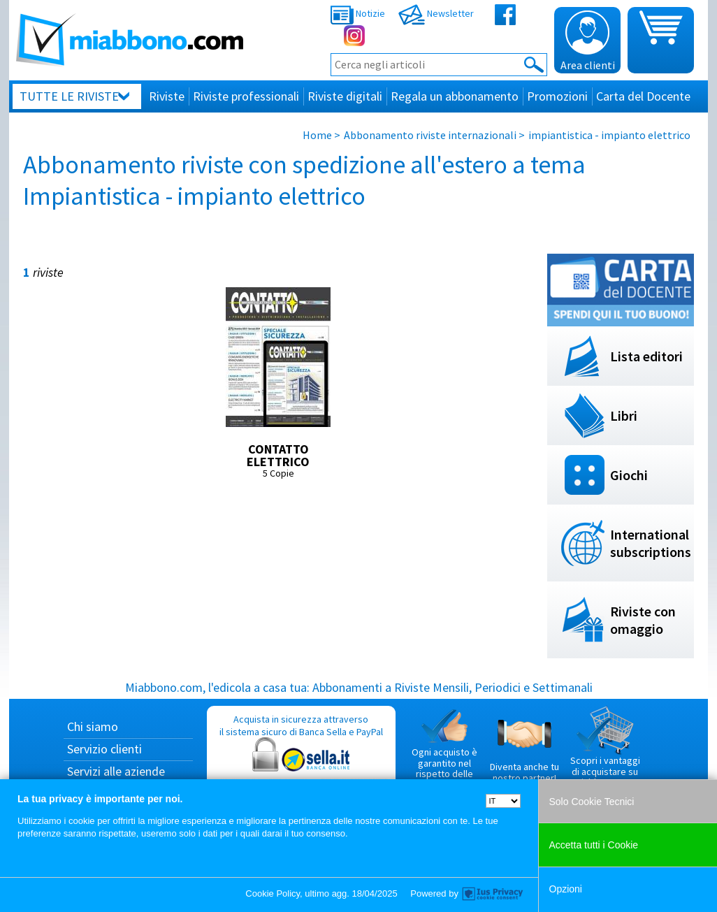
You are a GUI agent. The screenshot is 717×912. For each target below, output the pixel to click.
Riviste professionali (246, 96)
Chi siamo (92, 726)
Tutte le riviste (69, 96)
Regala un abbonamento (455, 96)
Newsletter (436, 13)
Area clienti (587, 41)
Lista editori (646, 356)
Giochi (629, 475)
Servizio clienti (104, 749)
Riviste (166, 96)
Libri (623, 415)
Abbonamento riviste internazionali (430, 135)
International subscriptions (650, 543)
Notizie (358, 13)
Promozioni (557, 96)
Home (317, 135)
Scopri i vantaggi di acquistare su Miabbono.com (605, 747)
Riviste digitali (344, 96)
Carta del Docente (643, 96)
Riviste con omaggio (643, 619)
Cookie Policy (272, 893)
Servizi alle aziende (116, 771)
